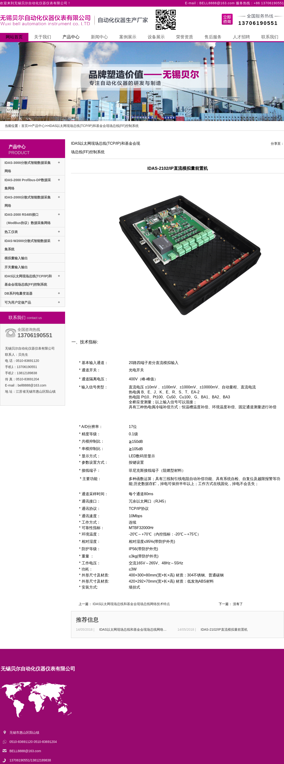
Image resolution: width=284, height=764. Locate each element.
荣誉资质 (184, 37)
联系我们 (269, 37)
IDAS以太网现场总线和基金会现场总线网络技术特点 (131, 604)
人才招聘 (241, 37)
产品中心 (71, 37)
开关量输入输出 (16, 267)
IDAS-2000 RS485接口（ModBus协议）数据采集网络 (27, 219)
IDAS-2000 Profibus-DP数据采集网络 (27, 184)
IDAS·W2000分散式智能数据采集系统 (27, 245)
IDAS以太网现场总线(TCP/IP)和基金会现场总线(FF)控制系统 (94, 126)
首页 (24, 126)
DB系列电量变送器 (18, 293)
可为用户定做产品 (17, 302)
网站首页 (14, 37)
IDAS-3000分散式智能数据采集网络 (27, 167)
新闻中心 (99, 37)
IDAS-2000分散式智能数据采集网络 (27, 201)
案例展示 (127, 37)
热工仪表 (11, 232)
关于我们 (42, 37)
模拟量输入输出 (16, 258)
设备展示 (156, 37)
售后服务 (213, 37)
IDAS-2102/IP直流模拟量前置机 (224, 629)
